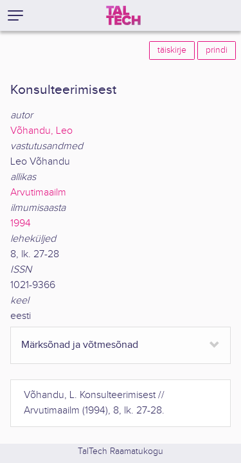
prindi (217, 50)
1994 (20, 223)
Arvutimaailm (38, 192)
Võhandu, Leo (41, 131)
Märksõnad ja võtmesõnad (79, 345)
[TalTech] (123, 15)
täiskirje (171, 50)
